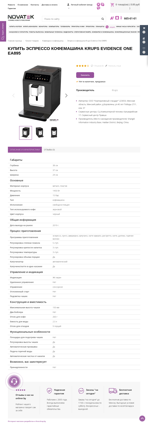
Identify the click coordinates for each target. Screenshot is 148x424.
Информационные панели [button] (126, 32)
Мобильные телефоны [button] (54, 32)
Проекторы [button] (90, 26)
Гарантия (12, 8)
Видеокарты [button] (68, 32)
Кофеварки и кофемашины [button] (103, 32)
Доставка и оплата (49, 5)
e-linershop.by (40, 421)
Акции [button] (110, 26)
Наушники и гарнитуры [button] (18, 32)
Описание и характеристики (25, 149)
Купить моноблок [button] (30, 26)
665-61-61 (130, 18)
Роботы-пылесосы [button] (36, 32)
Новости (11, 5)
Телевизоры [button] (65, 26)
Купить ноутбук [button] (15, 26)
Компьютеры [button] (54, 26)
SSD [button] (138, 26)
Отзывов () (99, 66)
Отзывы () (49, 149)
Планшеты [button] (100, 26)
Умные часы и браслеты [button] (125, 26)
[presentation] (13, 95)
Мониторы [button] (43, 26)
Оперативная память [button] (82, 32)
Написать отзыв (114, 66)
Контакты (35, 5)
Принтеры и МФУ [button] (77, 26)
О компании (23, 5)
